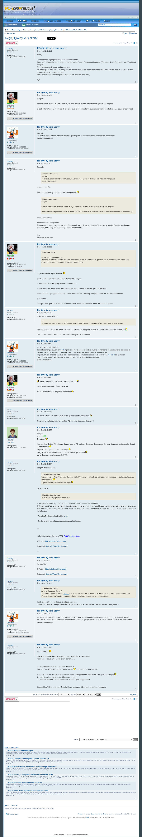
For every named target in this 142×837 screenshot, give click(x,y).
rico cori (9, 48)
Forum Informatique (14, 30)
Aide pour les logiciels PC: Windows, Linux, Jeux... (41, 30)
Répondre (11, 43)
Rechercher (11, 33)
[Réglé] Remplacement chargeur (20, 751)
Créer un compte (32, 25)
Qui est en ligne (11, 805)
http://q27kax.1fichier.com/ (56, 546)
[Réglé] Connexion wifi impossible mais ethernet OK (28, 759)
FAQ (126, 33)
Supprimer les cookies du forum (101, 814)
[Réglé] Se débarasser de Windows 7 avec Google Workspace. (32, 767)
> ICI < (63, 350)
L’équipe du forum (84, 814)
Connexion (12, 25)
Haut (135, 82)
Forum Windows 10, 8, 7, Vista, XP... (74, 30)
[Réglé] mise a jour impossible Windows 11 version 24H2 (30, 775)
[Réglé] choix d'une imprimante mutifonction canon (28, 791)
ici (66, 516)
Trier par (77, 694)
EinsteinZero (11, 103)
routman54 (10, 138)
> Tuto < (111, 355)
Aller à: (76, 739)
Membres (134, 33)
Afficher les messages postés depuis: (51, 694)
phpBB (87, 818)
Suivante (133, 694)
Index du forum (13, 814)
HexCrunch (10, 439)
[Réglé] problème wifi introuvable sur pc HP (25, 783)
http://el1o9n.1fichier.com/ (55, 541)
